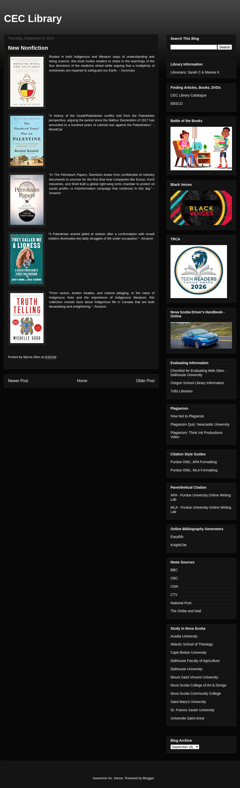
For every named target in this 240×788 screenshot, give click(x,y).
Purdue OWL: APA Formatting (193, 462)
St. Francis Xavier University (192, 710)
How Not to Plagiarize (187, 416)
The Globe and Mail (185, 611)
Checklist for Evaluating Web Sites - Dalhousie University (198, 373)
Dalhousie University (186, 669)
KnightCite (178, 545)
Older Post (145, 381)
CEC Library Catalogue (188, 95)
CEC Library (33, 18)
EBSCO (176, 104)
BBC (174, 570)
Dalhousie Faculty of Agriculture (195, 661)
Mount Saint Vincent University (194, 677)
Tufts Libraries (181, 391)
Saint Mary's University (188, 702)
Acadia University (184, 636)
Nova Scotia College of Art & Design (198, 685)
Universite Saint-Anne (187, 718)
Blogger (148, 778)
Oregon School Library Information (197, 383)
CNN (174, 586)
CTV (174, 595)
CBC (174, 578)
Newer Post (18, 381)
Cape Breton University (188, 652)
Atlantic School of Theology (191, 644)
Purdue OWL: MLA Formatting (194, 470)
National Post (180, 603)
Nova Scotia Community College (195, 693)
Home (82, 381)
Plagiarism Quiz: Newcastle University (200, 424)
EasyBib (176, 537)
